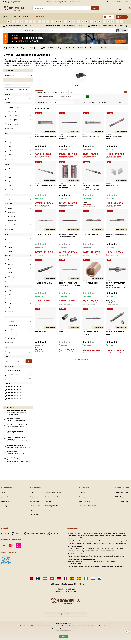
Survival (48, 510)
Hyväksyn (63, 636)
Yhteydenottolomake (122, 492)
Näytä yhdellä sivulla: (90, 102)
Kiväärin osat (34, 497)
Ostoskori (82, 492)
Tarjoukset (123, 17)
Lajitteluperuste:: (42, 102)
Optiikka (48, 501)
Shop (5, 17)
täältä (104, 625)
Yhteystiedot (119, 497)
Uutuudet (4, 497)
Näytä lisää (10, 128)
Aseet (32, 492)
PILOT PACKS (63, 332)
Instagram (17, 533)
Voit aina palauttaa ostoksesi (15, 433)
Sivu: (119, 102)
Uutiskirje (4, 506)
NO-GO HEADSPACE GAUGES (45, 136)
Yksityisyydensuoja (65, 630)
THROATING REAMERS (43, 234)
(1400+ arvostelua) (71, 25)
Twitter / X (52, 533)
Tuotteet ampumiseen (53, 492)
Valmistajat (41, 17)
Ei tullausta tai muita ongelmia (15, 426)
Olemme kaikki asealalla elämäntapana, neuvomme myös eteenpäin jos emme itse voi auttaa (19, 461)
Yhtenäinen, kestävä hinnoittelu (16, 453)
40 (102, 102)
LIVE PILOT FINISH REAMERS (45, 185)
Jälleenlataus (35, 515)
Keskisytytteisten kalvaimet (110, 59)
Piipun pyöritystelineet (111, 206)
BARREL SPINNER (112, 185)
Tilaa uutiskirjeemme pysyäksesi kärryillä (18, 441)
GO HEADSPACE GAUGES (91, 136)
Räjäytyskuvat (21, 17)
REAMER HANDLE (41, 332)
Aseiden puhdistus (52, 506)
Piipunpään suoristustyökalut (88, 304)
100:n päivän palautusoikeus (117, 2)
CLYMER (37, 134)
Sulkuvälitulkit (9, 61)
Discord (5, 533)
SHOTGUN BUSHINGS (90, 283)
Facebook (29, 533)
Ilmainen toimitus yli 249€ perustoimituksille (63, 2)
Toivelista (126, 8)
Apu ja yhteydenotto (11, 2)
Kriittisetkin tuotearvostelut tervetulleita (18, 447)
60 (105, 102)
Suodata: (39, 96)
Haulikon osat (35, 506)
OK (29, 361)
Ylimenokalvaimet (39, 255)
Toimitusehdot (84, 497)
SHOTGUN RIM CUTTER (90, 234)
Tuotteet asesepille (52, 497)
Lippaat (32, 510)
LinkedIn (40, 533)
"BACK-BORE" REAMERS (44, 283)
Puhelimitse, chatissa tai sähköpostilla (17, 420)
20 (98, 102)
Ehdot (57, 630)
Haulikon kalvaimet (24, 61)
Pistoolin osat (34, 501)
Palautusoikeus (84, 501)
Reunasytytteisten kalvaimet (65, 304)
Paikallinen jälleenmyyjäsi (88, 506)
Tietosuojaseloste (121, 501)
